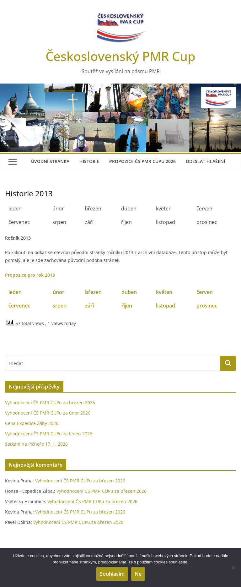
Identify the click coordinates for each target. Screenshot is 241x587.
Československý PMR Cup (120, 56)
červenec (19, 305)
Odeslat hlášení (205, 161)
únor (58, 292)
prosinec (206, 305)
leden (15, 292)
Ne (138, 573)
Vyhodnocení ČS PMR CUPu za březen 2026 (50, 402)
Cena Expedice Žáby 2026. (32, 423)
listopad (165, 305)
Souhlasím (112, 573)
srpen (60, 305)
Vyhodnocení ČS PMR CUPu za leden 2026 (48, 434)
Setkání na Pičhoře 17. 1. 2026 (36, 444)
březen (93, 292)
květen (164, 292)
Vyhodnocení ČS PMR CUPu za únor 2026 (47, 413)
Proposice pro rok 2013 (30, 275)
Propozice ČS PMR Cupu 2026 (142, 161)
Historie (89, 161)
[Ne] (233, 567)
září (89, 305)
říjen (126, 305)
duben (129, 292)
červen (204, 292)
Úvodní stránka (50, 161)
